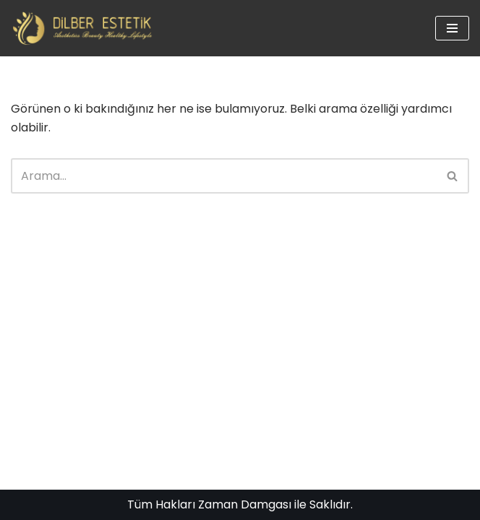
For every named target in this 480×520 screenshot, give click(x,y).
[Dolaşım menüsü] (452, 28)
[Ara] (224, 176)
